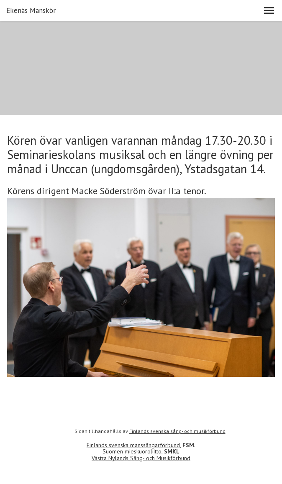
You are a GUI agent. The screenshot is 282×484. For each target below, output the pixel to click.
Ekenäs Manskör (31, 10)
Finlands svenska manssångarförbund (133, 445)
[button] (269, 10)
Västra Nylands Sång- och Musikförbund (141, 458)
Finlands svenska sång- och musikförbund (177, 431)
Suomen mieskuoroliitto (132, 451)
